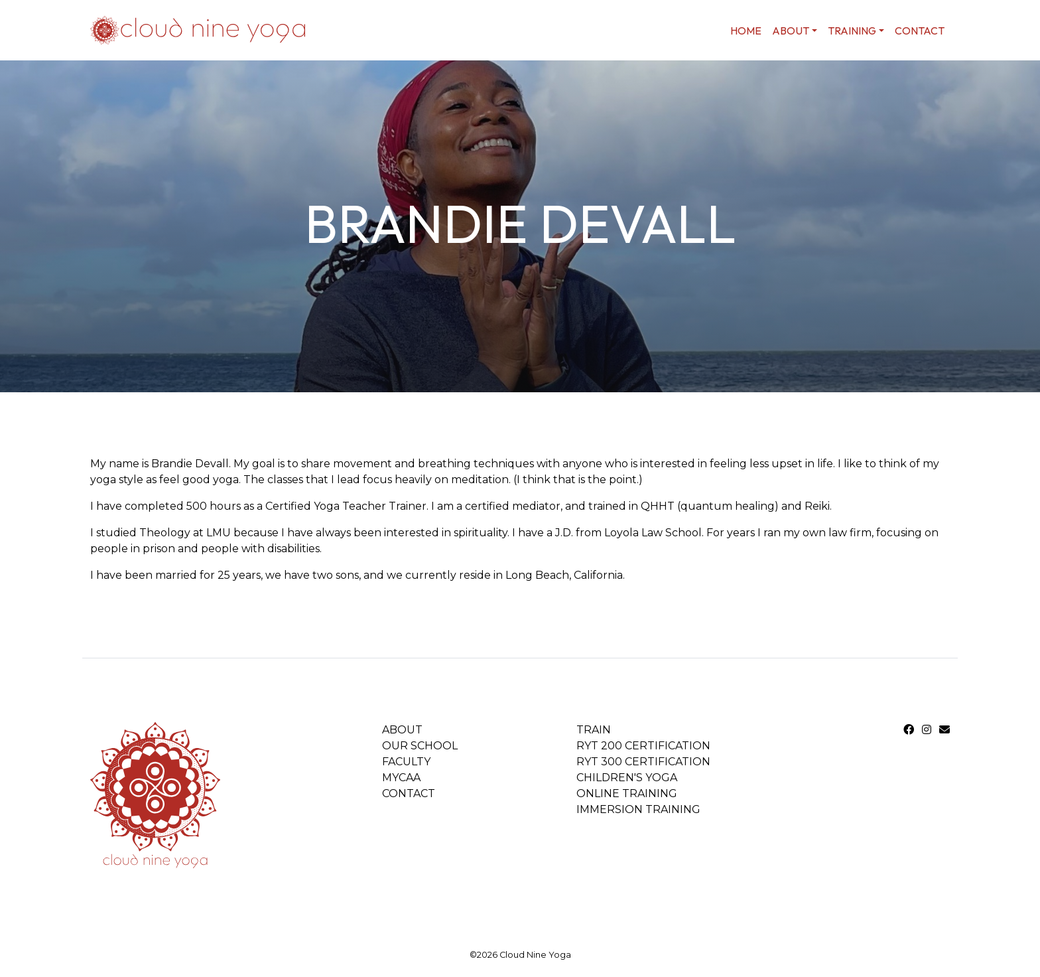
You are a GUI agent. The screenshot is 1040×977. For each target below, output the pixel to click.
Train (593, 729)
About (402, 729)
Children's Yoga (626, 777)
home (745, 30)
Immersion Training (638, 809)
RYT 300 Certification (643, 761)
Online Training (626, 793)
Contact (919, 30)
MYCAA (401, 777)
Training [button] (852, 30)
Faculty (406, 761)
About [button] (790, 30)
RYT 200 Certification (643, 745)
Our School (420, 745)
